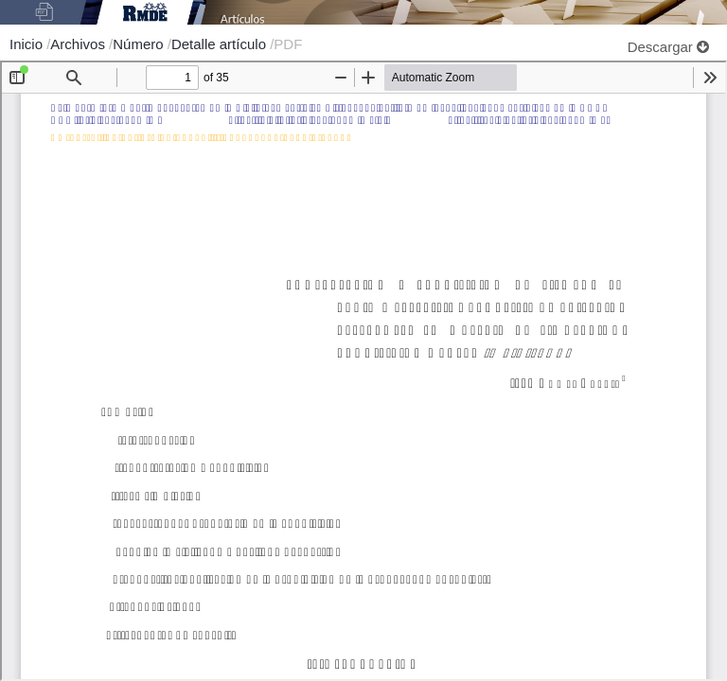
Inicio (27, 44)
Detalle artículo (220, 44)
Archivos (79, 44)
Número (140, 44)
